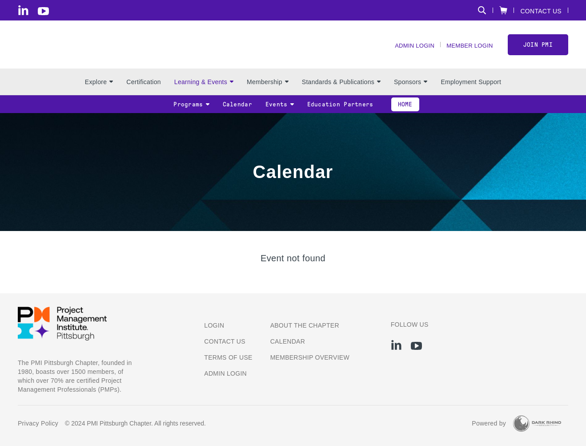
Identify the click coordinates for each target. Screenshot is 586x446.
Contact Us (541, 11)
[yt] (43, 11)
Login (214, 325)
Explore (99, 89)
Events (279, 112)
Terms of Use (228, 357)
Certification (143, 89)
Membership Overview (309, 357)
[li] (23, 10)
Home (405, 112)
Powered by (489, 423)
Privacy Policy (38, 423)
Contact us (224, 341)
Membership (268, 89)
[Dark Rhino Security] (537, 423)
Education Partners (340, 112)
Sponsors (410, 89)
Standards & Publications (341, 89)
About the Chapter (304, 325)
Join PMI (538, 48)
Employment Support (471, 89)
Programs (191, 112)
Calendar (237, 112)
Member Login (467, 49)
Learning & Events (203, 89)
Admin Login (408, 49)
